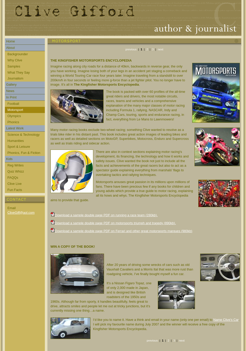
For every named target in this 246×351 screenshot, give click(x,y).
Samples (13, 66)
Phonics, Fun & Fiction (23, 153)
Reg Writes (15, 165)
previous (131, 49)
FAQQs (12, 177)
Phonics (13, 122)
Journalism (15, 78)
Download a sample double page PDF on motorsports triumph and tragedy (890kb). (115, 223)
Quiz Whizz (15, 171)
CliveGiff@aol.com (21, 212)
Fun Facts (14, 190)
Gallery (11, 84)
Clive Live (14, 184)
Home (10, 41)
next (160, 49)
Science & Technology (23, 135)
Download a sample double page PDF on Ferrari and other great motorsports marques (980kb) (123, 231)
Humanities (15, 141)
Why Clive (14, 60)
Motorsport (15, 110)
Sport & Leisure (18, 147)
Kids (9, 159)
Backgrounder (17, 54)
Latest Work (15, 128)
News (10, 91)
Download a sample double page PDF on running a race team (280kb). (106, 215)
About (10, 48)
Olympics (14, 116)
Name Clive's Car (225, 320)
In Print (11, 97)
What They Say (18, 72)
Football (13, 104)
